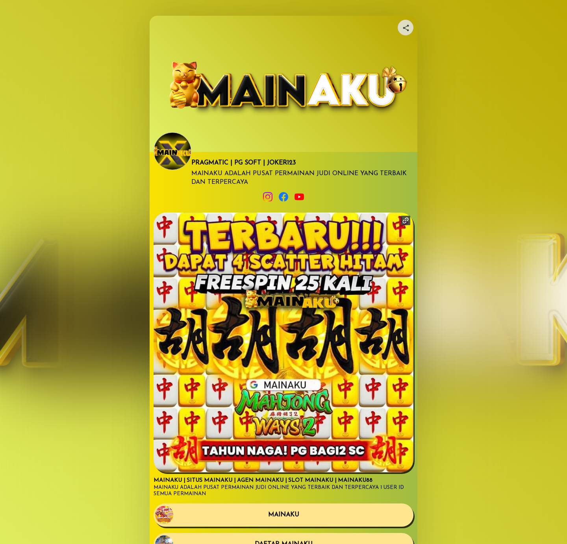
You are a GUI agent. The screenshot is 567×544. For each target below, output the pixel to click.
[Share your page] (405, 27)
